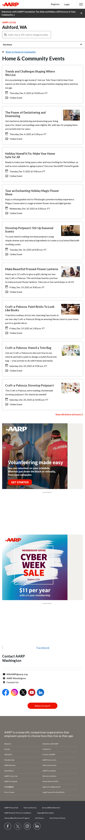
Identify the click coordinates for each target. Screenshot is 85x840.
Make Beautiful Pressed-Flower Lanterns (31, 269)
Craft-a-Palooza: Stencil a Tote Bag (28, 347)
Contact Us (12, 682)
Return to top (42, 705)
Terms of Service (30, 808)
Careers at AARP (48, 754)
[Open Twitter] (23, 692)
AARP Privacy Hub (11, 808)
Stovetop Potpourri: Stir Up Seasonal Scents (29, 229)
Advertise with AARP (50, 744)
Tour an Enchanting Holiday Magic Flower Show (32, 192)
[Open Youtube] (32, 692)
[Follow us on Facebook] (7, 826)
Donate (7, 749)
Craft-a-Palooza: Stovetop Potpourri (29, 385)
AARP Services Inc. (49, 760)
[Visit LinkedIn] (37, 826)
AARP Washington (16, 678)
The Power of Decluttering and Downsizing (25, 114)
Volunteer (8, 754)
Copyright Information (45, 813)
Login (67, 4)
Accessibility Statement (51, 808)
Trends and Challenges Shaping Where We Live (30, 73)
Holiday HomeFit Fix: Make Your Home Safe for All (30, 155)
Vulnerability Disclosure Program (17, 818)
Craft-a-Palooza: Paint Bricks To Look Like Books (29, 308)
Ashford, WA (14, 27)
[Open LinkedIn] (40, 692)
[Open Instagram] (14, 692)
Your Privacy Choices (58, 818)
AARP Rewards (10, 765)
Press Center (9, 792)
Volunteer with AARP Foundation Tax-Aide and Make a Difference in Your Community (38, 13)
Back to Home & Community (21, 51)
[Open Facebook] (5, 692)
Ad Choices (39, 818)
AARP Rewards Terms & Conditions (17, 813)
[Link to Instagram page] (27, 826)
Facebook (42, 647)
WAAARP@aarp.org (17, 674)
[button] (81, 4)
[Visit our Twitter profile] (17, 826)
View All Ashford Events (68, 414)
